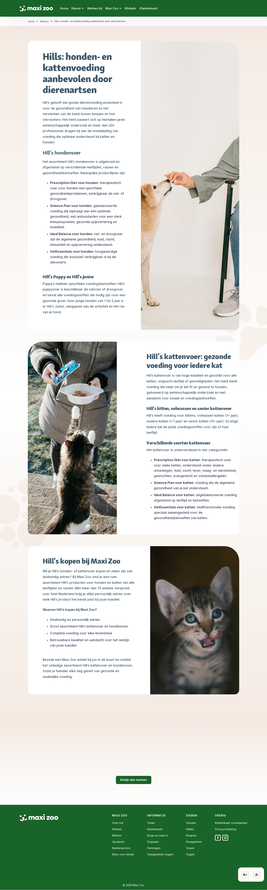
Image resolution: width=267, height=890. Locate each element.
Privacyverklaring (225, 829)
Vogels (190, 854)
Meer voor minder (123, 854)
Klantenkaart (148, 8)
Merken (44, 21)
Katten (190, 829)
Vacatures (118, 841)
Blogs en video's (157, 835)
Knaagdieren (194, 841)
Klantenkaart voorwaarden (231, 822)
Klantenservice (121, 848)
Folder (151, 822)
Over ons (117, 822)
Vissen (190, 848)
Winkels (130, 8)
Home (64, 8)
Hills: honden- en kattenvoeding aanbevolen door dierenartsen (90, 21)
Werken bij (94, 8)
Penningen (153, 848)
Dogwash (153, 841)
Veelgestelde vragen (160, 854)
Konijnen (191, 835)
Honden (191, 822)
